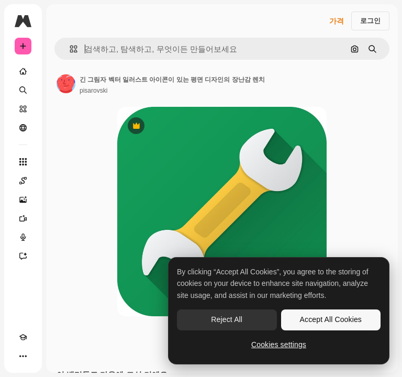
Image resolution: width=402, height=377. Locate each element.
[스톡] (23, 109)
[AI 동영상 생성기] (23, 218)
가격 (336, 21)
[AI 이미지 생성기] (23, 199)
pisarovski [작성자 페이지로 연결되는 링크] (93, 90)
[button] (69, 49)
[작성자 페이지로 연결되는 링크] (66, 83)
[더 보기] (23, 356)
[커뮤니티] (23, 127)
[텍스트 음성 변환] (23, 237)
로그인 (370, 21)
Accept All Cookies (331, 319)
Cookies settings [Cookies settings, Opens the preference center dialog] (278, 344)
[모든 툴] (23, 161)
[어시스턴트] (23, 256)
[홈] (23, 71)
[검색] (23, 90)
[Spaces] (23, 180)
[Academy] (23, 337)
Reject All (226, 319)
